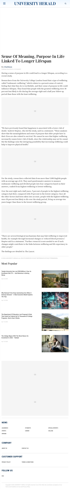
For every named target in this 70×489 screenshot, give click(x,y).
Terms (7, 486)
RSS (3, 476)
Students (28, 428)
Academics (5, 428)
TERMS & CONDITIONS (28, 462)
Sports (4, 431)
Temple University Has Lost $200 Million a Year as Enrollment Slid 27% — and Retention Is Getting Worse (16, 273)
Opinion (4, 433)
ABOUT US (4, 448)
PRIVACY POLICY (6, 462)
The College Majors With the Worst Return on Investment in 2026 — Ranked (14, 337)
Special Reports (53, 428)
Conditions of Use (15, 486)
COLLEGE (50, 431)
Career (27, 431)
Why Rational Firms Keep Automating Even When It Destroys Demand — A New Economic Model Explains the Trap (17, 294)
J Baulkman (8, 67)
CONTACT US (25, 448)
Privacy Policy (26, 486)
